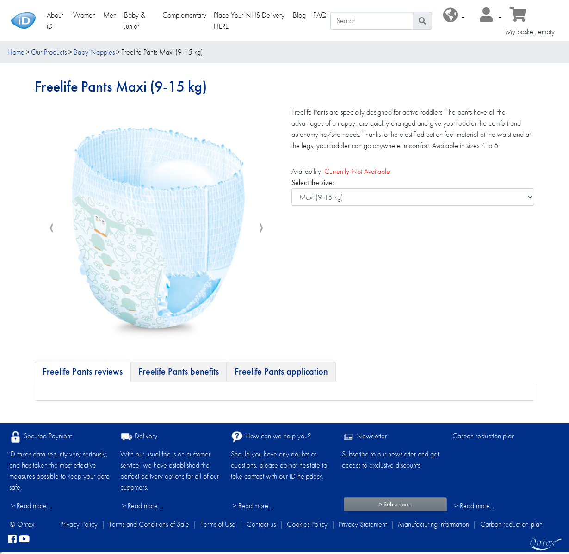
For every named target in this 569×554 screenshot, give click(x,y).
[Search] (371, 21)
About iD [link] (55, 20)
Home (16, 52)
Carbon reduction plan (483, 436)
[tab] (82, 372)
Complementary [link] (184, 15)
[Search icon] (422, 21)
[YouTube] (24, 539)
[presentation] (51, 228)
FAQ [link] (320, 15)
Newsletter (364, 437)
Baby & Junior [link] (134, 20)
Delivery (138, 437)
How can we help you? (271, 437)
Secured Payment (40, 437)
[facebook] (12, 539)
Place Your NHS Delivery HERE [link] (249, 20)
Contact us (261, 524)
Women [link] (84, 15)
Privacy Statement (363, 524)
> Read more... (31, 506)
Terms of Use (217, 524)
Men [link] (110, 15)
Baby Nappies (94, 52)
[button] (454, 15)
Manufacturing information (433, 524)
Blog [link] (299, 15)
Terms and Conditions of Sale (149, 524)
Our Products (49, 52)
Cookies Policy (307, 524)
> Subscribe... (395, 504)
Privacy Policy (79, 524)
